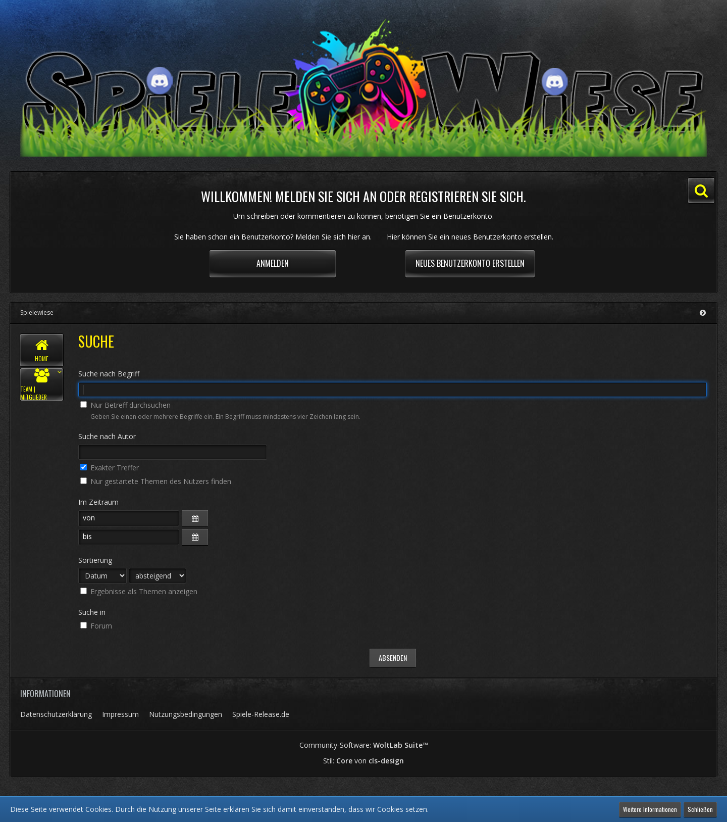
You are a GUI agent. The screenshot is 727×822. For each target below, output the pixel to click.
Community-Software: (363, 745)
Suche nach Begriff (108, 373)
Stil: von (363, 760)
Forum (96, 626)
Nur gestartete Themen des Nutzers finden (155, 481)
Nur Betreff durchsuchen (125, 405)
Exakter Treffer (109, 467)
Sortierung (95, 560)
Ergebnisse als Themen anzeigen (138, 591)
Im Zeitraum (98, 502)
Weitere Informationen (650, 809)
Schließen (700, 809)
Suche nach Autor (107, 436)
